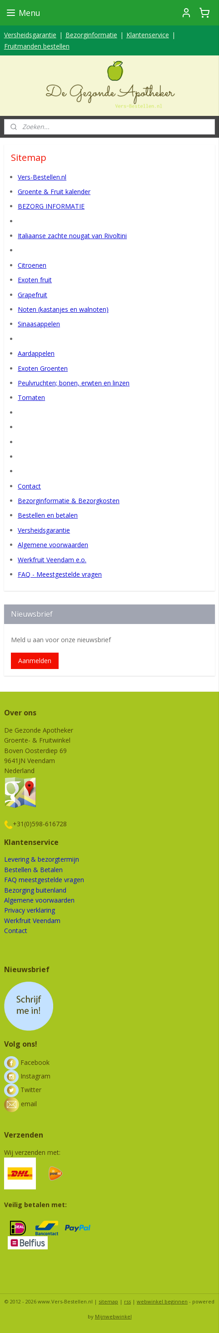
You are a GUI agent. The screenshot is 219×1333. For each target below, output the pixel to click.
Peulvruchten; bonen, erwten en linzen (73, 383)
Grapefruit (32, 294)
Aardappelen (36, 353)
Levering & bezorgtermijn (41, 859)
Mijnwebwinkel (113, 1316)
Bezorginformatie (91, 34)
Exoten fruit (35, 279)
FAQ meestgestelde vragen (44, 879)
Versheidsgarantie (30, 34)
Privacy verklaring (29, 910)
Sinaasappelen (39, 324)
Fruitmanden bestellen (37, 46)
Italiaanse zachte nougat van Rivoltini (72, 235)
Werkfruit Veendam (32, 920)
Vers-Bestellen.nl (42, 176)
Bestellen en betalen (48, 515)
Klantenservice (147, 34)
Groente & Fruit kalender (54, 191)
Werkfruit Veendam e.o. (52, 559)
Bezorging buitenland (35, 890)
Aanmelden (34, 660)
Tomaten (31, 397)
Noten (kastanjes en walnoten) (63, 309)
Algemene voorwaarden (53, 544)
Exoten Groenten (43, 368)
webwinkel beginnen (162, 1301)
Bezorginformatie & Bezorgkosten (68, 500)
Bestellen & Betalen (33, 869)
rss (127, 1301)
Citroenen (32, 265)
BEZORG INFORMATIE (51, 206)
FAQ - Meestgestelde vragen (60, 574)
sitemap (108, 1301)
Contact (29, 485)
